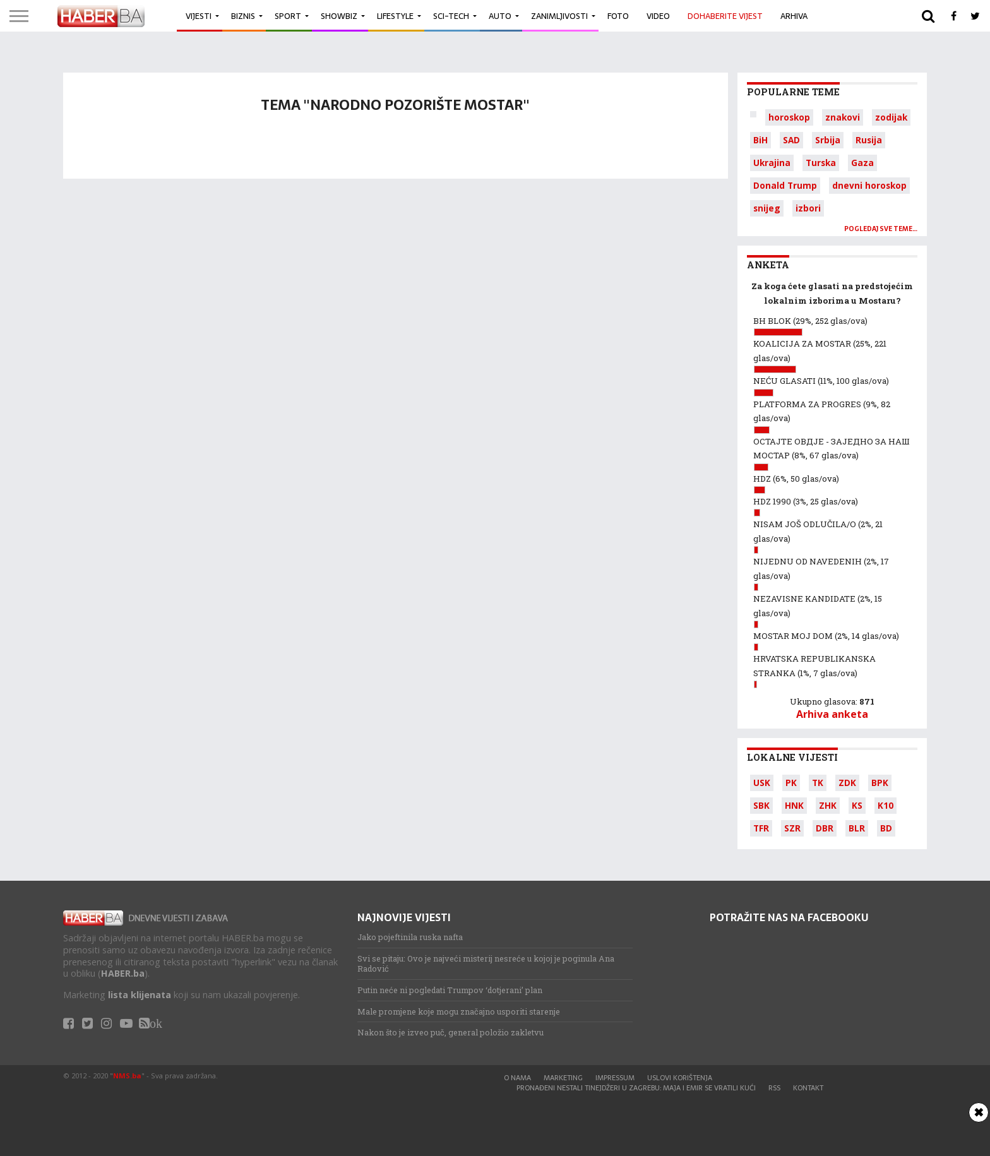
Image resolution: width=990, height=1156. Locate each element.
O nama (517, 1077)
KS (857, 805)
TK (817, 783)
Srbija (827, 140)
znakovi (842, 117)
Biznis (243, 16)
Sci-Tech (451, 16)
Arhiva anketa (832, 714)
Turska (821, 163)
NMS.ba (127, 1075)
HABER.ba (123, 973)
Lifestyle (395, 16)
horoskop (789, 117)
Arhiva (794, 16)
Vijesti (199, 16)
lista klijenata (139, 995)
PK (791, 783)
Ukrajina (771, 163)
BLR (857, 828)
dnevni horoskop (869, 185)
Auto (500, 16)
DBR (824, 828)
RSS (774, 1087)
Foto (618, 16)
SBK (761, 805)
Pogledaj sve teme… (880, 228)
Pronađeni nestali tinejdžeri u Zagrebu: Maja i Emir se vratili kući (636, 1087)
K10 (885, 805)
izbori (808, 208)
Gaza (862, 163)
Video (658, 16)
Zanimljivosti (559, 16)
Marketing (563, 1077)
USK (761, 783)
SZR (792, 828)
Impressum (615, 1077)
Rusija (869, 140)
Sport (288, 16)
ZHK (828, 805)
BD (886, 828)
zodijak (891, 117)
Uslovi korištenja (679, 1077)
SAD (791, 140)
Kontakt (808, 1087)
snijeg (766, 208)
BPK (879, 783)
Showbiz (339, 16)
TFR (761, 828)
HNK (794, 805)
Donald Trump (785, 185)
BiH (760, 140)
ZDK (847, 783)
